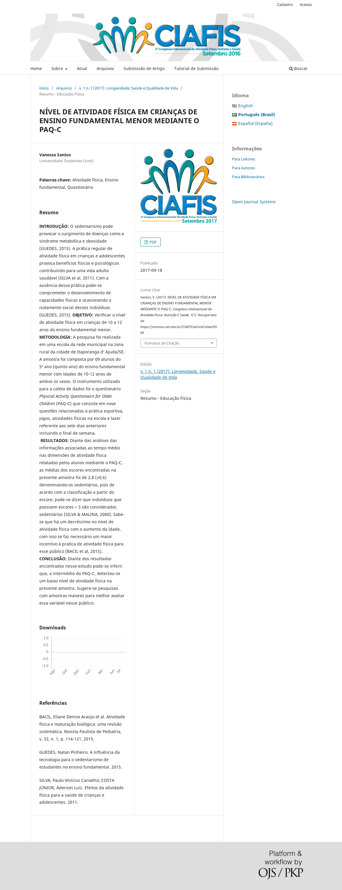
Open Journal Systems (254, 201)
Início (44, 88)
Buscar (298, 68)
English (245, 105)
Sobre (57, 68)
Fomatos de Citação (162, 343)
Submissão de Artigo (144, 68)
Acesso (306, 4)
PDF (153, 242)
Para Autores (243, 167)
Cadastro (285, 4)
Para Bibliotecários (248, 176)
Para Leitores (243, 159)
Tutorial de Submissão (196, 68)
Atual (82, 68)
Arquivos (105, 68)
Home (36, 68)
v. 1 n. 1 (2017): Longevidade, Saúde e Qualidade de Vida (128, 88)
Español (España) (255, 123)
